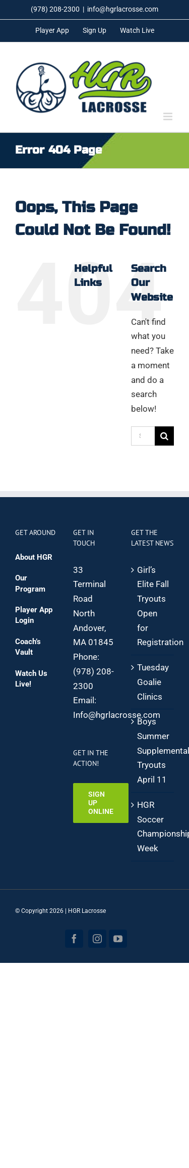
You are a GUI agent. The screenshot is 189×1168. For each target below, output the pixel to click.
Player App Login (33, 615)
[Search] (164, 436)
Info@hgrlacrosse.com (116, 715)
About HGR (33, 557)
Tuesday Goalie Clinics (153, 681)
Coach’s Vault (28, 647)
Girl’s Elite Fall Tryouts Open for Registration (153, 606)
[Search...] (143, 436)
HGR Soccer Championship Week (153, 826)
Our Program (30, 583)
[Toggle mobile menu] (168, 116)
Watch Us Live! (31, 679)
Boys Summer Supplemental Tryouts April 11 (153, 750)
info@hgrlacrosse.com (122, 9)
